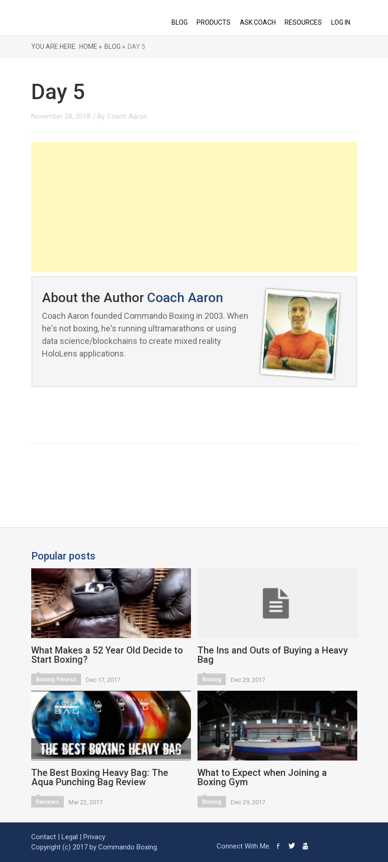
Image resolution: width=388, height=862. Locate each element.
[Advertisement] (194, 207)
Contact (43, 837)
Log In (340, 22)
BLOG (179, 22)
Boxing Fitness (56, 679)
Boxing (211, 679)
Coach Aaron (127, 116)
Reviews (47, 801)
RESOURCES (303, 22)
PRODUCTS (214, 22)
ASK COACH (258, 22)
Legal (69, 837)
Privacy (94, 837)
